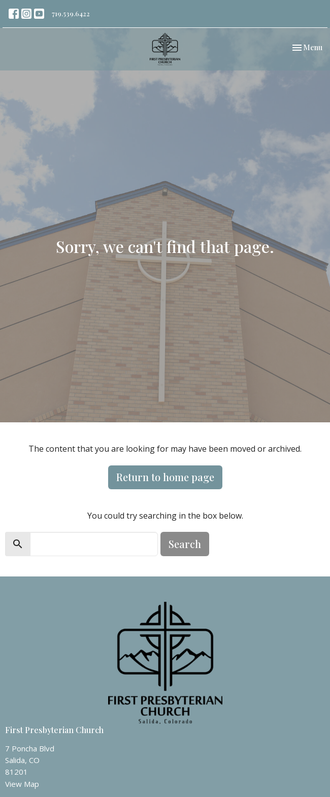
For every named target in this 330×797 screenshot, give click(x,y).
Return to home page (165, 477)
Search (185, 544)
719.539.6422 (71, 13)
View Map (22, 784)
